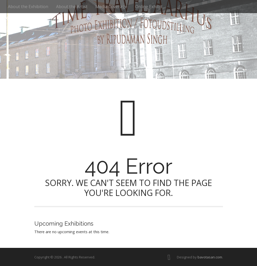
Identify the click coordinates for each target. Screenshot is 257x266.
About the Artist (72, 6)
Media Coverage (111, 6)
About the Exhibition (28, 6)
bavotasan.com (210, 257)
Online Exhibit (148, 6)
